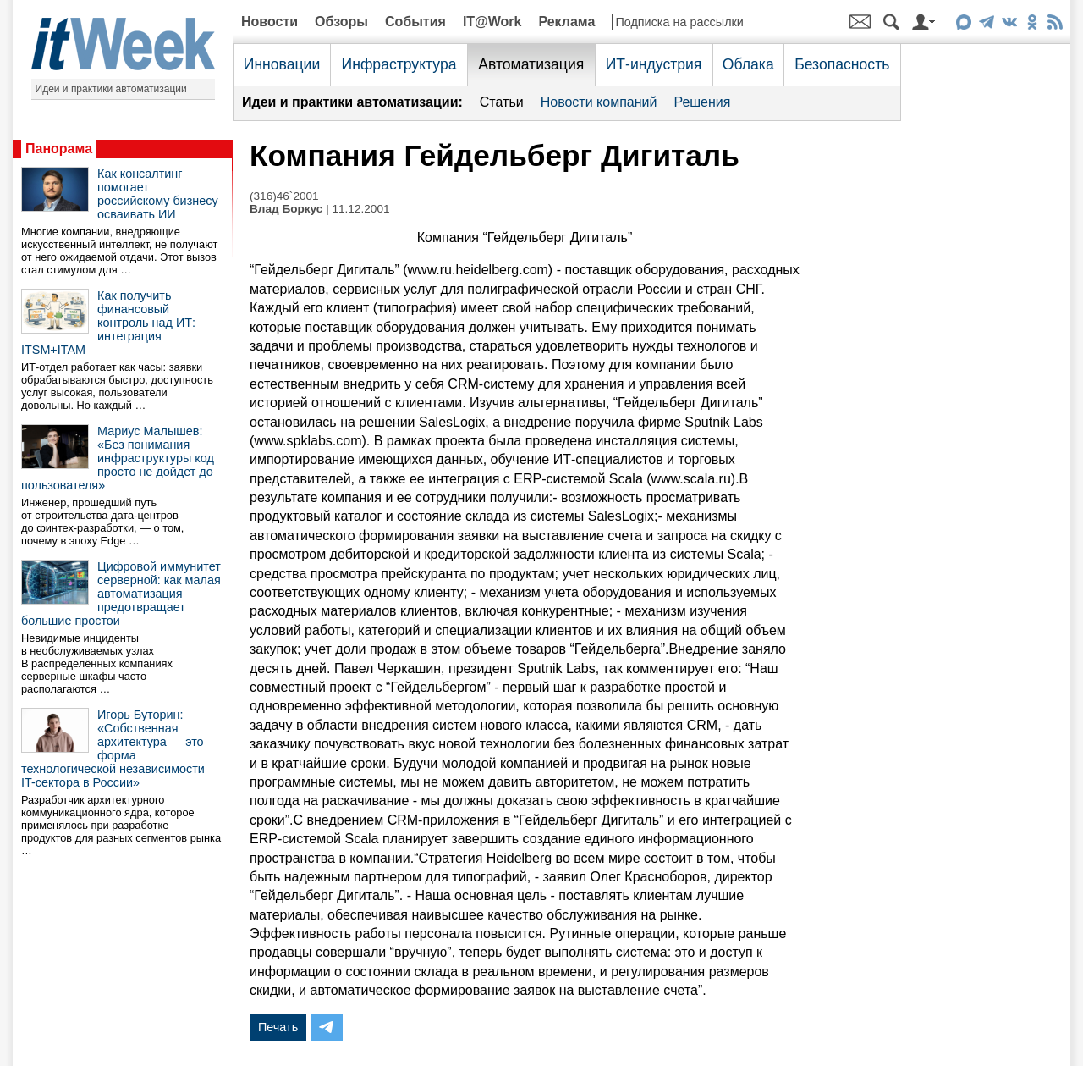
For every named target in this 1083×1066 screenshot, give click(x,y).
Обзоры (341, 21)
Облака (748, 64)
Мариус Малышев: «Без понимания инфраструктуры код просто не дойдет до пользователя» (117, 458)
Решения (701, 102)
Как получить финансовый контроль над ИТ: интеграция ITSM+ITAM (108, 322)
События (415, 21)
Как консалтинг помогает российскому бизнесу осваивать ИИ (157, 194)
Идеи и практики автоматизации (111, 89)
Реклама (566, 21)
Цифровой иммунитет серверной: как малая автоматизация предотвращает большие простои (121, 593)
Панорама (58, 148)
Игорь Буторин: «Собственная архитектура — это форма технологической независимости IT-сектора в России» (113, 748)
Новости (269, 21)
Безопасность (841, 64)
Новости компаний (599, 102)
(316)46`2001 (284, 196)
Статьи (502, 102)
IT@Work (492, 21)
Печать (278, 1027)
